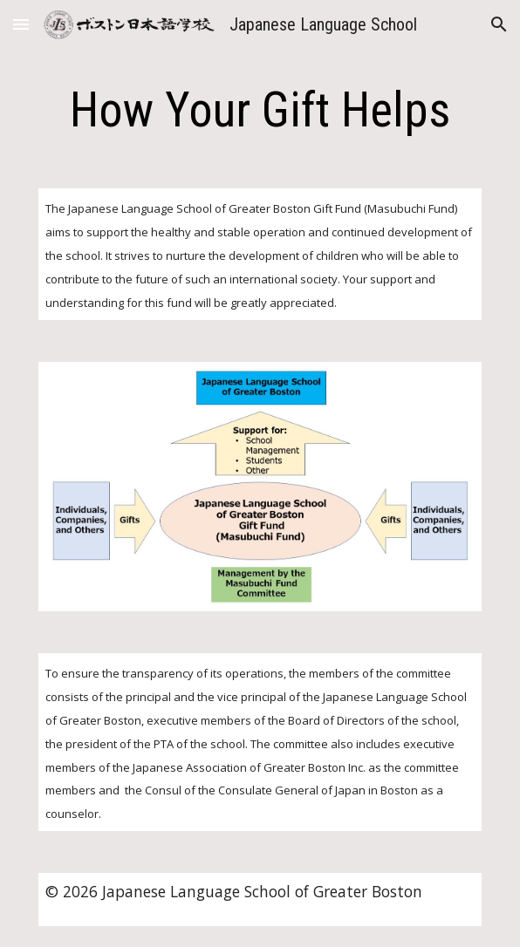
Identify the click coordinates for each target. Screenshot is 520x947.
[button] (21, 24)
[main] (259, 109)
